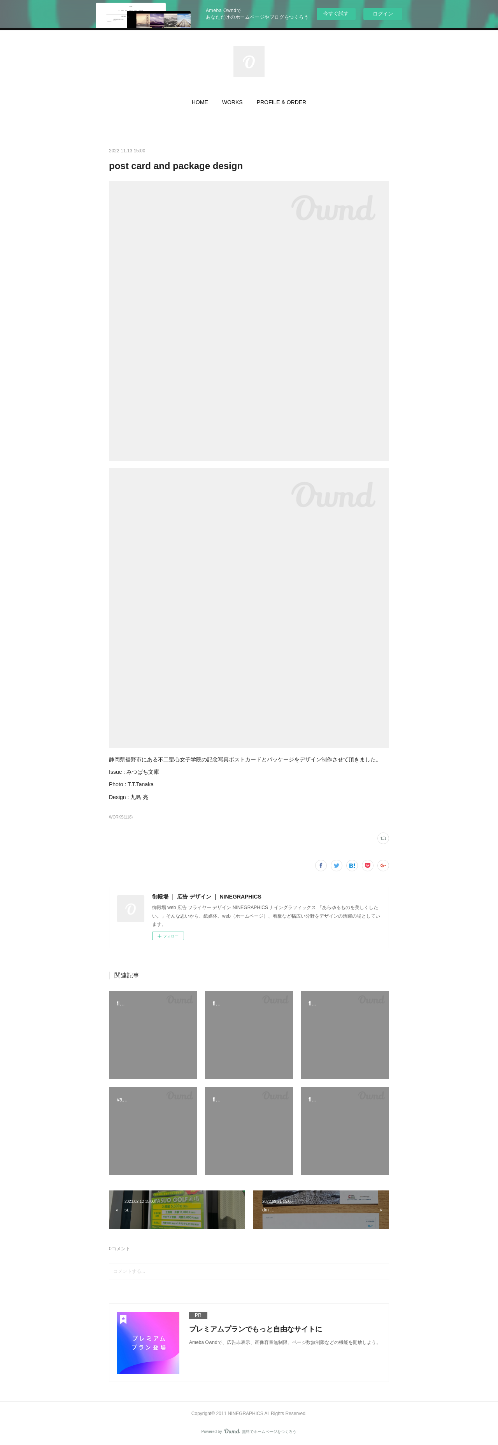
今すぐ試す (336, 13)
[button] (200, 104)
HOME (200, 102)
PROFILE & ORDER (282, 102)
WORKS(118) (121, 817)
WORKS (232, 102)
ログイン (383, 14)
